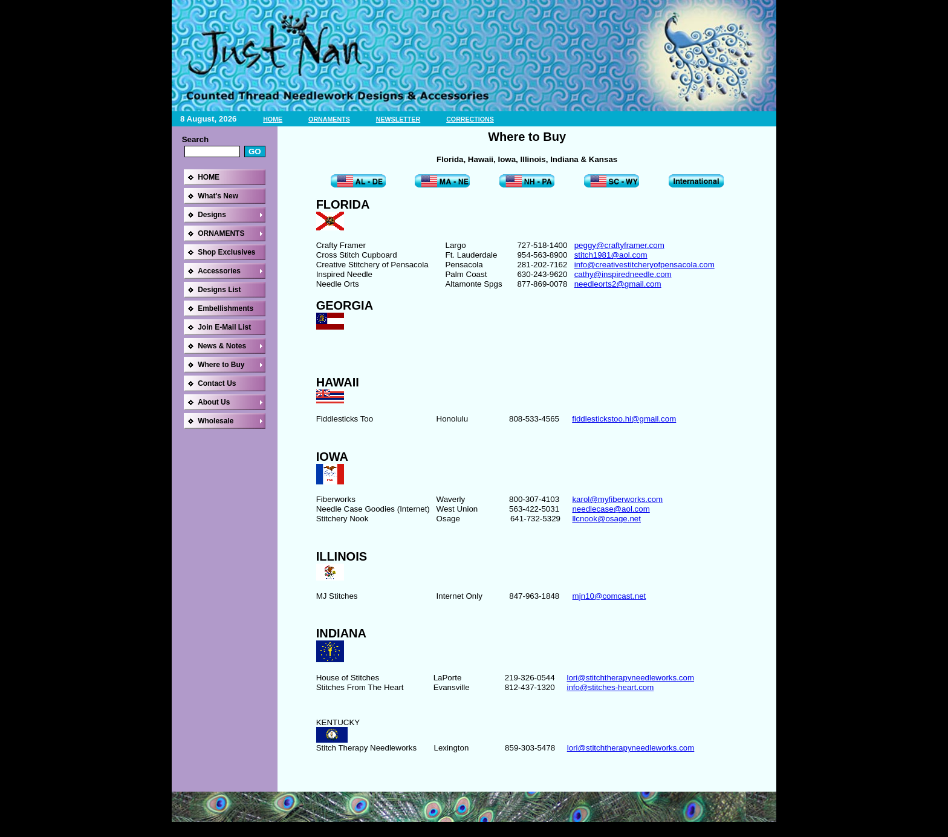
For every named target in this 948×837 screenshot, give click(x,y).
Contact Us (217, 383)
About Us (214, 402)
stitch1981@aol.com (611, 254)
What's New (218, 196)
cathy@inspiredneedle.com (623, 274)
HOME (272, 119)
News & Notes (222, 346)
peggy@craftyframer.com (619, 245)
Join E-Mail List (224, 327)
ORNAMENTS (329, 119)
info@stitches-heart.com (610, 687)
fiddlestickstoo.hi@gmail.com (624, 418)
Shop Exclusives (226, 252)
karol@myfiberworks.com (617, 499)
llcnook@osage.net (606, 518)
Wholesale (215, 421)
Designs (212, 214)
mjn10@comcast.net (609, 596)
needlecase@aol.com (610, 508)
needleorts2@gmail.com (617, 283)
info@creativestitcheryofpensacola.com (644, 264)
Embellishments (225, 308)
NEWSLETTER (398, 119)
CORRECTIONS (470, 119)
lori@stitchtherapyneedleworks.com (630, 677)
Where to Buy (221, 364)
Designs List (219, 289)
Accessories (219, 271)
